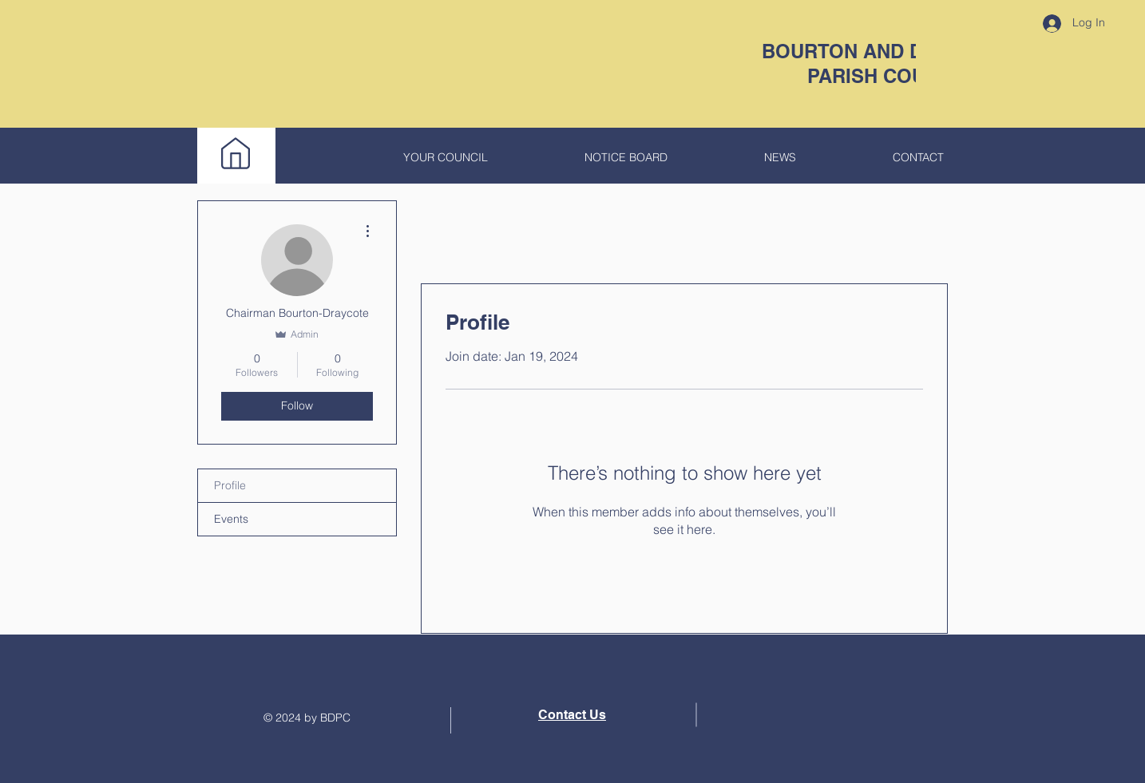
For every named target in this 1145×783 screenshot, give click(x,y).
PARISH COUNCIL (888, 76)
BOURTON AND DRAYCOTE (888, 51)
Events (231, 519)
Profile (230, 485)
